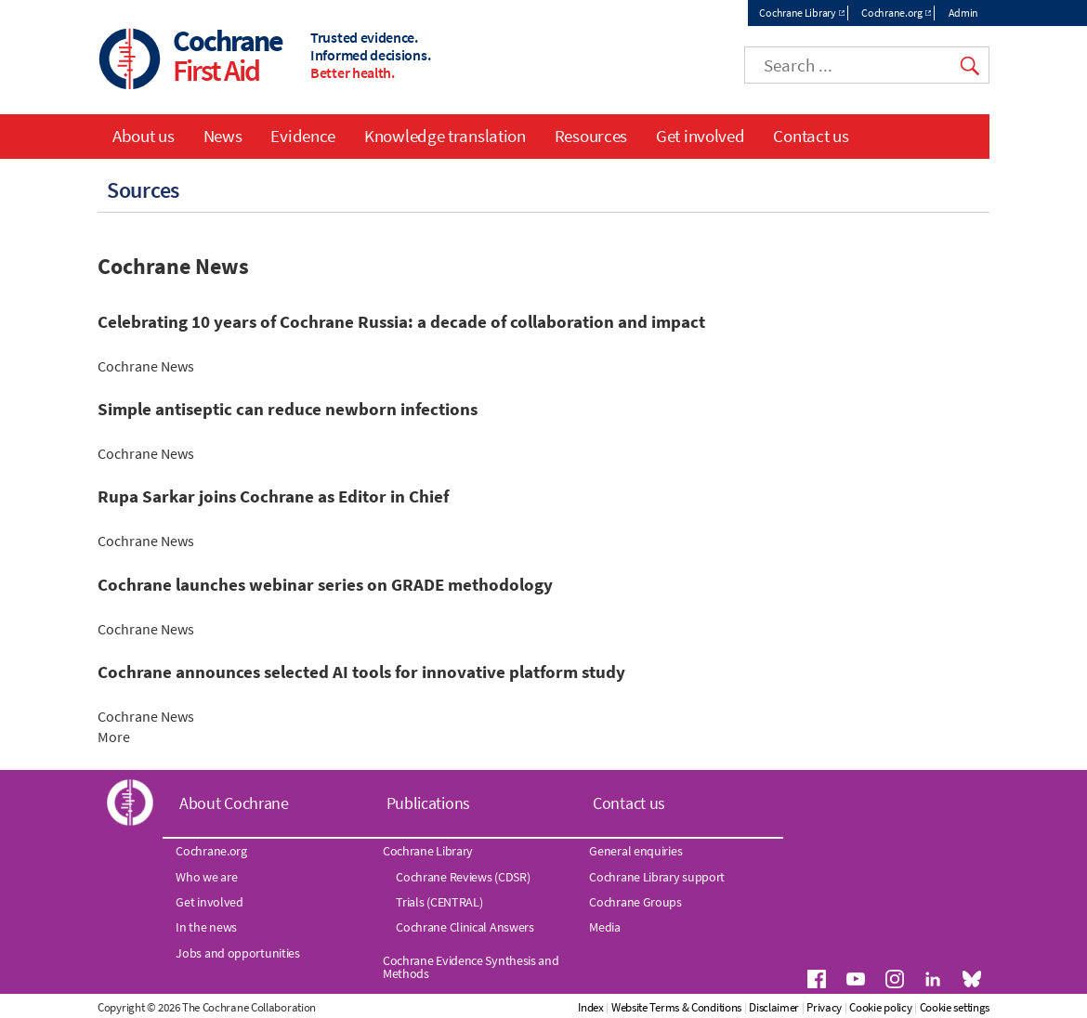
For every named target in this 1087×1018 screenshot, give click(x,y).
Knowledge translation (445, 135)
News (222, 135)
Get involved (700, 135)
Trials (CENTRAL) (439, 902)
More (144, 736)
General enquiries (635, 850)
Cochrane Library (797, 13)
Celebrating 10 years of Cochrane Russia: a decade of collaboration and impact (401, 322)
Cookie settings (955, 1007)
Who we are (206, 876)
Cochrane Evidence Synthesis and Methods (471, 967)
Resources (591, 135)
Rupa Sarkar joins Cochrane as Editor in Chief (273, 496)
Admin (964, 13)
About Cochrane (234, 803)
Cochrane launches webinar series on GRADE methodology (325, 584)
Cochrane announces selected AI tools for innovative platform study (361, 672)
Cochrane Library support (657, 876)
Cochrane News (146, 366)
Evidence (302, 135)
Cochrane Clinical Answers (465, 927)
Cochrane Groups (635, 902)
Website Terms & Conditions (676, 1007)
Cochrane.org (891, 13)
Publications (428, 803)
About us (143, 135)
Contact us (810, 135)
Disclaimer (774, 1007)
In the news (206, 927)
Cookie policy (880, 1007)
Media (605, 927)
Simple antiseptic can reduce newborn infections (288, 409)
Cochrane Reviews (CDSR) (463, 876)
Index (591, 1007)
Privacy (824, 1007)
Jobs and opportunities (237, 953)
